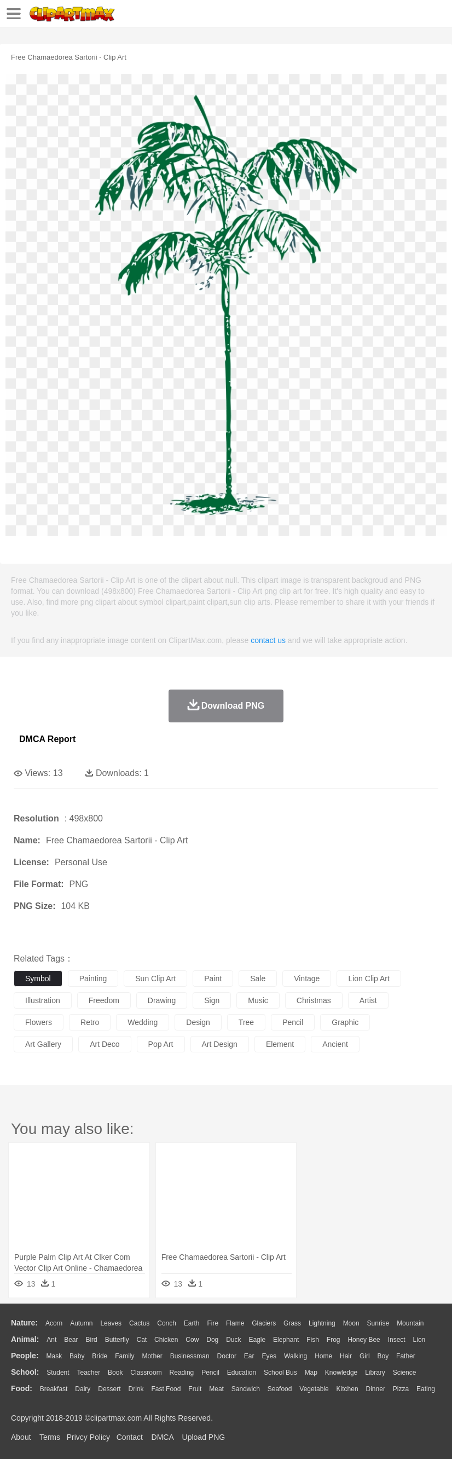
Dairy (82, 1389)
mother (152, 1356)
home (323, 1356)
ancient (335, 1044)
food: (21, 1388)
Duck (233, 1340)
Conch (166, 1323)
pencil (292, 1022)
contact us (268, 640)
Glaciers (264, 1323)
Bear (71, 1340)
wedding (143, 1022)
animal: (25, 1339)
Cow (192, 1340)
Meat (216, 1389)
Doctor (226, 1356)
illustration (42, 1000)
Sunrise (378, 1323)
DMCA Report (47, 739)
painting (93, 978)
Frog (333, 1340)
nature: (24, 1322)
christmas (314, 1000)
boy (383, 1356)
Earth (192, 1323)
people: (25, 1355)
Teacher (89, 1372)
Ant (51, 1340)
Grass (292, 1323)
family (124, 1356)
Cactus (139, 1323)
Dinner (375, 1389)
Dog (212, 1340)
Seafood (280, 1389)
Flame (235, 1323)
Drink (136, 1389)
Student (58, 1372)
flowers (38, 1022)
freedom (104, 1000)
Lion (419, 1340)
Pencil (210, 1372)
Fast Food (166, 1389)
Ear (249, 1356)
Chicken (166, 1340)
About (21, 1437)
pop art (160, 1044)
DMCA (162, 1437)
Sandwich (245, 1389)
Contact (130, 1437)
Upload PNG (203, 1437)
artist (368, 1000)
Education (241, 1372)
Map (311, 1372)
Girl (365, 1356)
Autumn (81, 1323)
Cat (142, 1340)
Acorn (53, 1323)
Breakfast (54, 1389)
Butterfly (117, 1340)
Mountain (410, 1323)
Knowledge (341, 1372)
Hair (346, 1356)
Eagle (256, 1340)
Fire (212, 1323)
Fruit (194, 1389)
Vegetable (313, 1389)
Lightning (322, 1323)
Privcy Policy (88, 1437)
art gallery (43, 1044)
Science (404, 1372)
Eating (425, 1389)
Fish (312, 1340)
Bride (99, 1356)
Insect (396, 1340)
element (280, 1044)
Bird (91, 1340)
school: (25, 1372)
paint (213, 978)
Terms (49, 1437)
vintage (307, 978)
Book (115, 1372)
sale (257, 978)
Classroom (145, 1372)
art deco (104, 1044)
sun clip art (155, 978)
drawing (162, 1000)
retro (89, 1022)
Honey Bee (363, 1340)
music (258, 1000)
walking (295, 1356)
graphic (345, 1022)
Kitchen (347, 1389)
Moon (351, 1323)
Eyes (269, 1356)
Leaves (110, 1323)
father (405, 1356)
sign (211, 1000)
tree (246, 1022)
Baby (76, 1356)
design (198, 1022)
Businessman (190, 1356)
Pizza (401, 1389)
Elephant (286, 1340)
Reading (182, 1372)
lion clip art (368, 978)
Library (375, 1372)
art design (219, 1044)
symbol (38, 978)
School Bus (280, 1372)
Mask (54, 1356)
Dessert (109, 1389)
